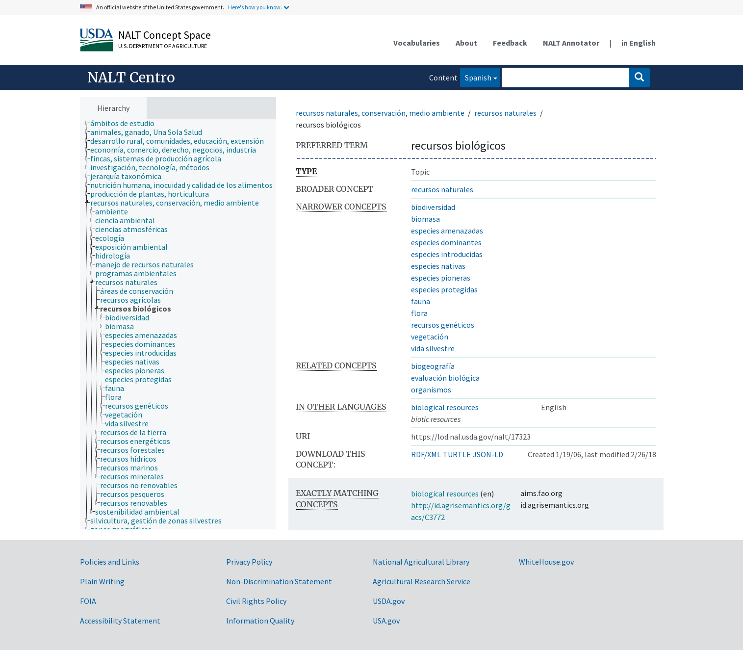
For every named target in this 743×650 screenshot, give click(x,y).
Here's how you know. (255, 7)
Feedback (510, 43)
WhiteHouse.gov (546, 562)
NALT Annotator (571, 43)
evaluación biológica (445, 378)
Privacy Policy (249, 562)
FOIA (88, 601)
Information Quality (260, 620)
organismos (431, 389)
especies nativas (438, 266)
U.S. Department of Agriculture (162, 46)
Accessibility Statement (120, 620)
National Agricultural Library (421, 562)
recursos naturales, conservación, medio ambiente (380, 113)
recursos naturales (505, 113)
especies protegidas (444, 289)
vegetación (429, 336)
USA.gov (386, 620)
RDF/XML (426, 454)
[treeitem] (126, 123)
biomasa (425, 219)
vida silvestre (433, 348)
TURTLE (457, 454)
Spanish (475, 76)
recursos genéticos (442, 325)
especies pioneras (440, 278)
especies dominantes (446, 242)
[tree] (178, 324)
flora (419, 313)
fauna (420, 301)
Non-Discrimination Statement (279, 581)
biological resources (445, 407)
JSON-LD (488, 454)
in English (638, 43)
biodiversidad (433, 207)
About (466, 43)
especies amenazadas (447, 230)
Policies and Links (109, 562)
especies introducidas (447, 254)
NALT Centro (131, 77)
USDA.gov (389, 601)
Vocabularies (416, 43)
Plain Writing (102, 581)
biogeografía (433, 366)
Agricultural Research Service (421, 581)
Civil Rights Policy (256, 601)
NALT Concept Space (164, 35)
